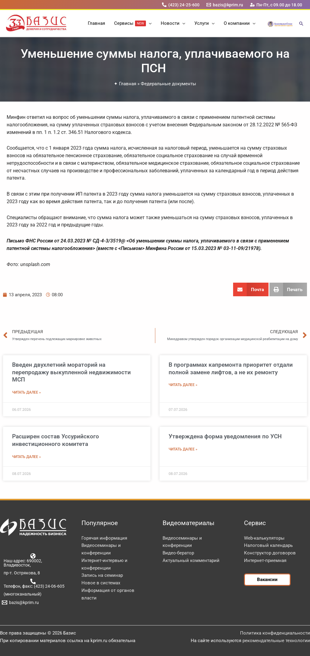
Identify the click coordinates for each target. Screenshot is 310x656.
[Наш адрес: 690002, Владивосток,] (33, 560)
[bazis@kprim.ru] (225, 4)
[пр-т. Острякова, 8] (20, 573)
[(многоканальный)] (21, 594)
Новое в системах (100, 583)
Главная (127, 83)
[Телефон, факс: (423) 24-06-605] (33, 583)
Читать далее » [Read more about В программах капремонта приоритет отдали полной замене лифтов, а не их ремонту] (183, 385)
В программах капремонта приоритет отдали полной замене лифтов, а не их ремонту (231, 368)
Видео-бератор (178, 553)
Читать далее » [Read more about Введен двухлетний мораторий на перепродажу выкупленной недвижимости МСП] (26, 392)
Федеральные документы (168, 83)
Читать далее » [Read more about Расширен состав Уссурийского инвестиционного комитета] (26, 457)
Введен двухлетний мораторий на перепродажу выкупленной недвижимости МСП (71, 372)
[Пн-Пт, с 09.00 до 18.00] (276, 4)
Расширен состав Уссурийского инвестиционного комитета (55, 440)
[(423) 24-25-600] (180, 4)
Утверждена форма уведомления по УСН (225, 436)
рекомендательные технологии (276, 640)
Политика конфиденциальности (275, 633)
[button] (149, 23)
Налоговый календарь (268, 545)
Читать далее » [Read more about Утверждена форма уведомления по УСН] (183, 449)
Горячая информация (104, 538)
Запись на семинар (102, 575)
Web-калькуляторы (264, 538)
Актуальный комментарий (191, 560)
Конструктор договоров (270, 553)
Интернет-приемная (265, 560)
